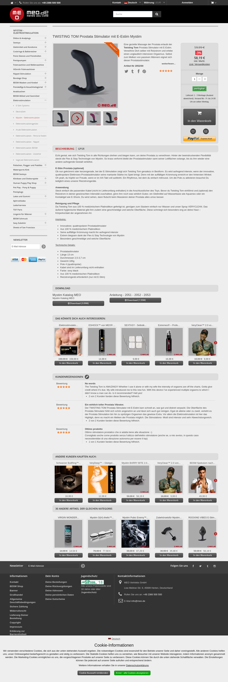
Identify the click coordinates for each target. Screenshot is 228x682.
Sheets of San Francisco (24, 227)
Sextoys (16, 42)
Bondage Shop (20, 78)
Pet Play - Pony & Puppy (24, 187)
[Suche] (156, 14)
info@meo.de (138, 602)
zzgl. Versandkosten (199, 64)
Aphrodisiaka (19, 200)
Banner (14, 591)
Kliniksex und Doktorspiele (25, 178)
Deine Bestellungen (56, 583)
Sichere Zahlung (19, 607)
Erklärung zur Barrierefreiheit (18, 634)
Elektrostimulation (21, 100)
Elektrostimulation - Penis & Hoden (30, 135)
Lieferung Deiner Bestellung (19, 618)
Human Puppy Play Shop (25, 183)
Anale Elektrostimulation (26, 129)
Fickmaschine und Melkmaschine (28, 64)
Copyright (15, 623)
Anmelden (187, 2)
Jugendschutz (89, 593)
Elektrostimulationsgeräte (26, 123)
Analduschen (19, 91)
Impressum (16, 628)
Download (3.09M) (78, 304)
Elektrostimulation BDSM (26, 147)
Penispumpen (19, 60)
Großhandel (16, 596)
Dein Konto (52, 577)
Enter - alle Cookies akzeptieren (132, 672)
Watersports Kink (21, 169)
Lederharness (19, 205)
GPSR (81, 149)
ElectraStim (20, 111)
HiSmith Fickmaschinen (24, 69)
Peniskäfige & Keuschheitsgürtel (28, 87)
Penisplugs (18, 192)
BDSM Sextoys (19, 174)
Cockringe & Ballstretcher (25, 51)
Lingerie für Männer (22, 214)
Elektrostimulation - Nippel (27, 141)
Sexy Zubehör (19, 223)
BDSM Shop (16, 587)
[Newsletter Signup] (43, 247)
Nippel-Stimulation (22, 73)
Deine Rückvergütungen (58, 587)
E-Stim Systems (22, 105)
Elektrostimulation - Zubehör (28, 154)
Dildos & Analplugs (22, 38)
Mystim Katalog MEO (67, 296)
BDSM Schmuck (20, 218)
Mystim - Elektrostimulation (27, 117)
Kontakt (116, 2)
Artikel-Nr (129, 66)
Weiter (116, 118)
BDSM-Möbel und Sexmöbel (26, 96)
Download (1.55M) (135, 301)
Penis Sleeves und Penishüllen (27, 56)
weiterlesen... (168, 63)
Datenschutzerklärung (137, 665)
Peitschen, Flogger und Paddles (27, 165)
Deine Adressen (54, 591)
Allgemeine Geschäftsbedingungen (22, 602)
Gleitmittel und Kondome (25, 47)
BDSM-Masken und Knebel (25, 82)
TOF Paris (17, 209)
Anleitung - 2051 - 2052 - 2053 (130, 296)
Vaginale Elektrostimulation (27, 160)
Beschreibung (64, 149)
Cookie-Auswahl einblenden (93, 672)
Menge (199, 73)
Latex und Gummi (21, 196)
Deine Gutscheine (55, 600)
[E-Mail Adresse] (25, 246)
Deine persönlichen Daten (59, 596)
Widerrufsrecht (18, 612)
